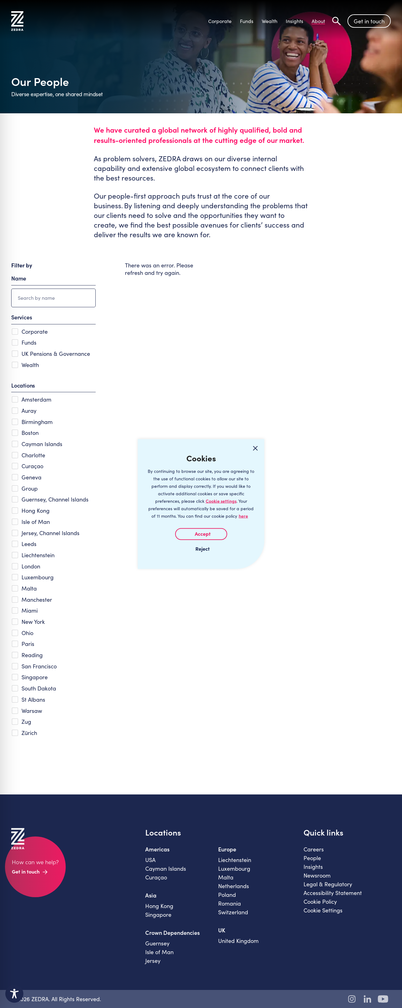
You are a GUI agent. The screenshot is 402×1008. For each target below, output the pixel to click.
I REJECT (201, 548)
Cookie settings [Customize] (221, 501)
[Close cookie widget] (255, 448)
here (243, 516)
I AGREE (201, 534)
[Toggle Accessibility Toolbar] (14, 993)
